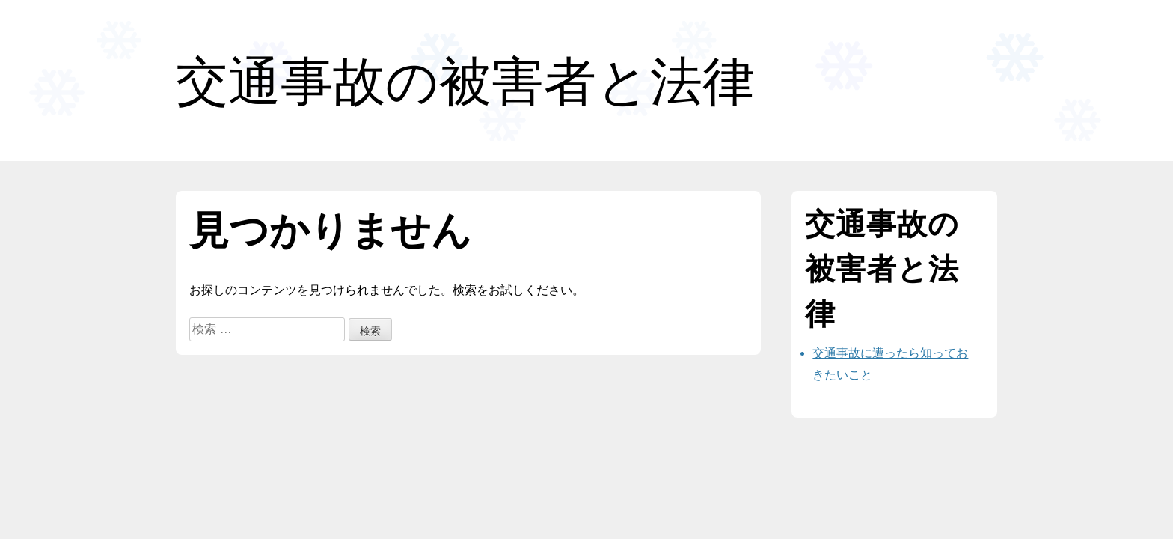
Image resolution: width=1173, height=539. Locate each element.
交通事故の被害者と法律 (465, 81)
